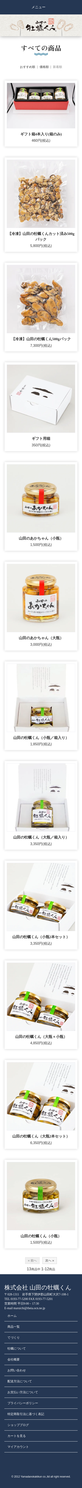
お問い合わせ (16, 1370)
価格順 (44, 67)
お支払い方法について (22, 1392)
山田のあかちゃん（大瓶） (41, 638)
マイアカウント (18, 1446)
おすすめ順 (27, 67)
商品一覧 (13, 1326)
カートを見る (16, 1436)
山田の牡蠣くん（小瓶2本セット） (41, 937)
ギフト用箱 (41, 439)
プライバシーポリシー (22, 1403)
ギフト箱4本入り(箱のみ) (41, 134)
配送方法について (19, 1381)
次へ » (49, 1260)
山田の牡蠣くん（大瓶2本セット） (41, 1136)
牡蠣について (16, 1348)
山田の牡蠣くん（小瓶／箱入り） (41, 738)
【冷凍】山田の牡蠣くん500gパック (41, 339)
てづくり (13, 1337)
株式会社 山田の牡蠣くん (38, 1287)
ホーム (12, 1315)
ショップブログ (18, 1425)
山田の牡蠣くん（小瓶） (41, 1236)
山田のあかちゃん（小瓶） (41, 538)
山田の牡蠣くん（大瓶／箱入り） (41, 837)
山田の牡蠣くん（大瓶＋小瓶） (41, 1037)
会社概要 (13, 1359)
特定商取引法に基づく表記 (25, 1414)
